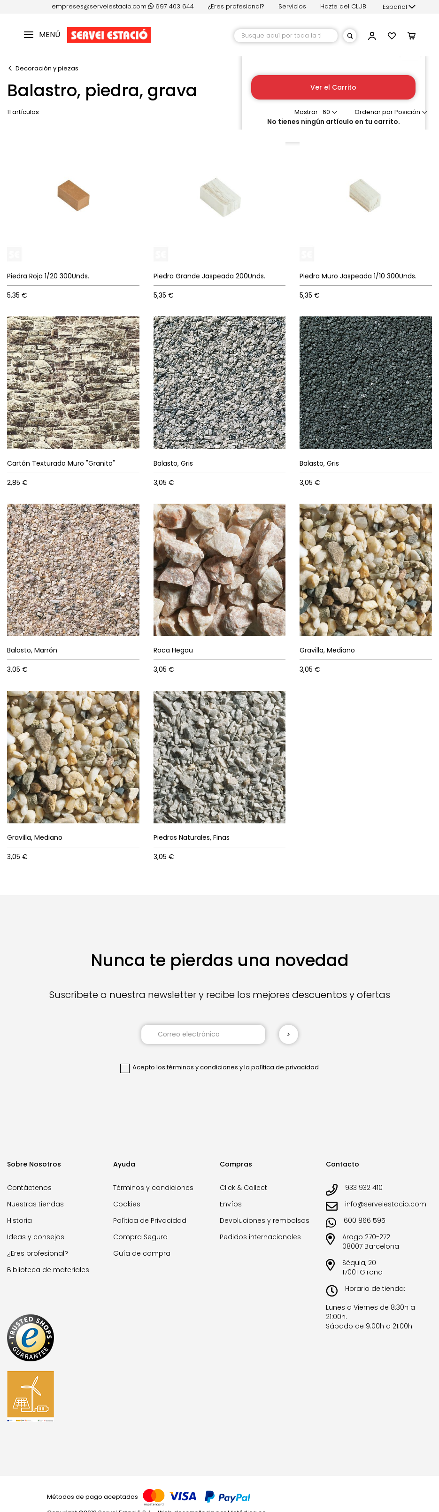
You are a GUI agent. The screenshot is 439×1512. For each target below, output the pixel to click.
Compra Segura (140, 1237)
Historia (19, 1220)
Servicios (292, 6)
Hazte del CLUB (343, 6)
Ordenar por (373, 111)
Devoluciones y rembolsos (264, 1220)
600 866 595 (364, 1220)
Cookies (126, 1204)
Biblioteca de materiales (48, 1269)
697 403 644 (171, 6)
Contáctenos (29, 1187)
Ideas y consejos (35, 1237)
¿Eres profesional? (236, 6)
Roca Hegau (173, 650)
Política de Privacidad (149, 1220)
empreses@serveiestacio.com (99, 6)
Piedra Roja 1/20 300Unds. (48, 276)
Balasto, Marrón (32, 650)
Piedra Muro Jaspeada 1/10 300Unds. (358, 276)
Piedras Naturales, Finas (192, 837)
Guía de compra (141, 1253)
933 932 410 (364, 1187)
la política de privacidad (281, 1067)
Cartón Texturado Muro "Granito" (61, 463)
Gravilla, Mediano (327, 650)
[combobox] (286, 35)
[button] (399, 7)
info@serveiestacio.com (385, 1204)
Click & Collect (243, 1187)
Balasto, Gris (173, 463)
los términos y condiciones (197, 1067)
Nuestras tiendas (35, 1204)
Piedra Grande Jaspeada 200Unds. (209, 276)
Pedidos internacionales (260, 1237)
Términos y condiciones (153, 1187)
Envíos (231, 1204)
